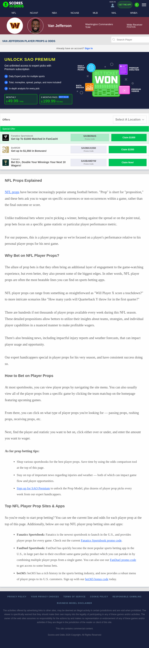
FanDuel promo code (123, 560)
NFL (14, 12)
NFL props (12, 192)
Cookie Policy (99, 597)
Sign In (89, 48)
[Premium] (136, 6)
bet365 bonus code (97, 579)
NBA (54, 12)
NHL (113, 12)
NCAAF (34, 12)
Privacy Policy (16, 597)
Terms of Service (74, 597)
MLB (95, 12)
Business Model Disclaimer (74, 603)
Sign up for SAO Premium (33, 488)
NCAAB (75, 12)
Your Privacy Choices (45, 597)
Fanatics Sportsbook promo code (101, 540)
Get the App (125, 5)
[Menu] (144, 4)
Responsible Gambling (127, 597)
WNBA (133, 12)
